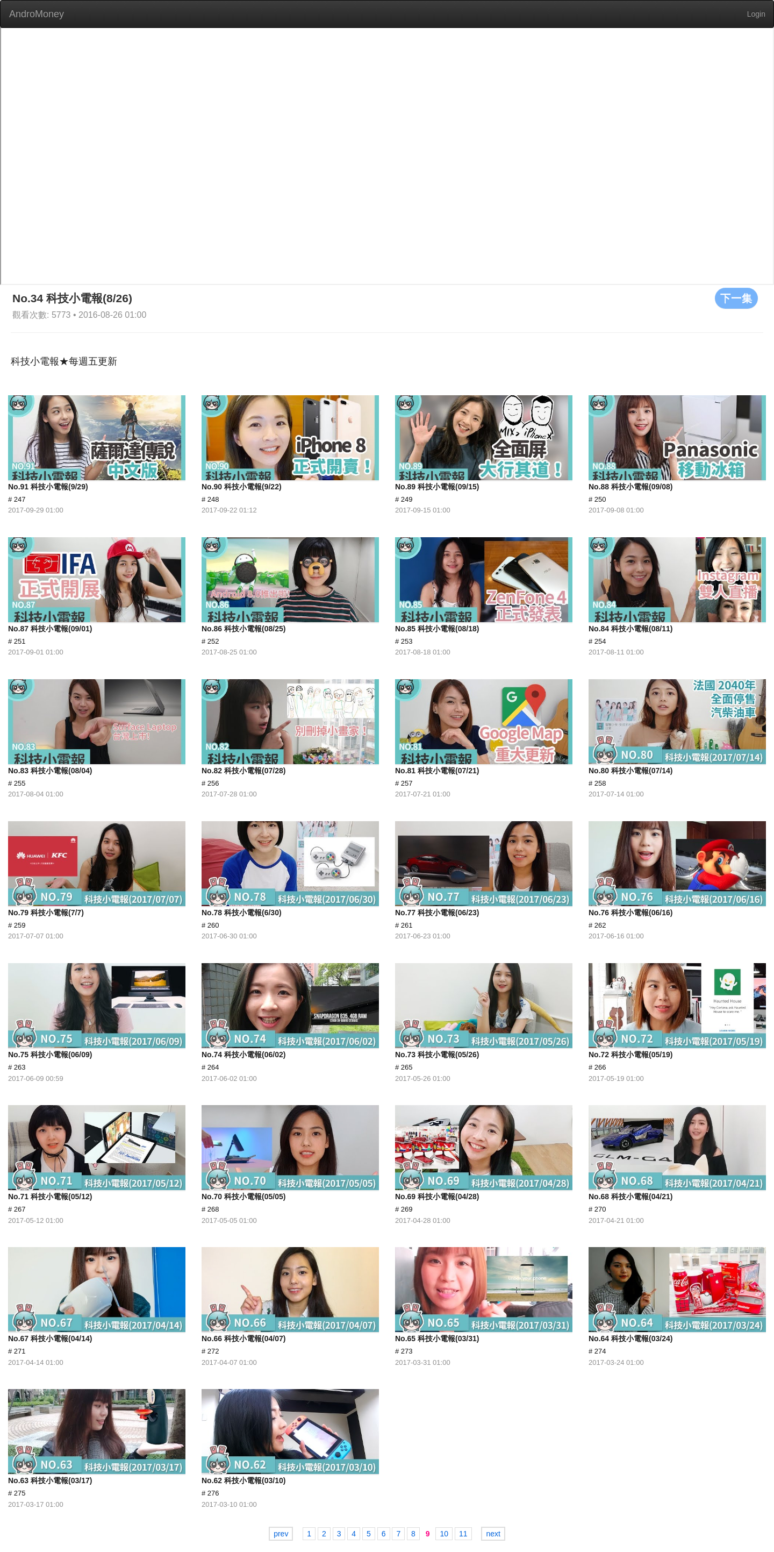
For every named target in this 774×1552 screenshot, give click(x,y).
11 (463, 1533)
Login (756, 14)
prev (281, 1533)
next (493, 1533)
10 (444, 1533)
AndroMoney (36, 14)
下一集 (736, 298)
